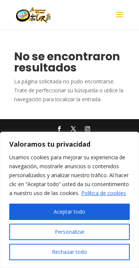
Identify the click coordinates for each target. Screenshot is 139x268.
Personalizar (70, 231)
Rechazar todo (69, 251)
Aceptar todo (69, 211)
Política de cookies (103, 193)
